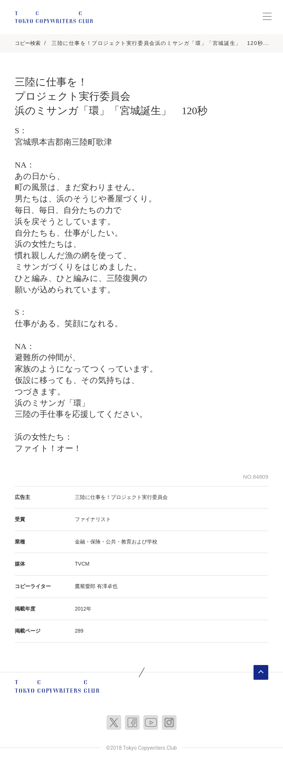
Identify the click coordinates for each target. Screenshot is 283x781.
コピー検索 (28, 43)
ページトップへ (261, 672)
